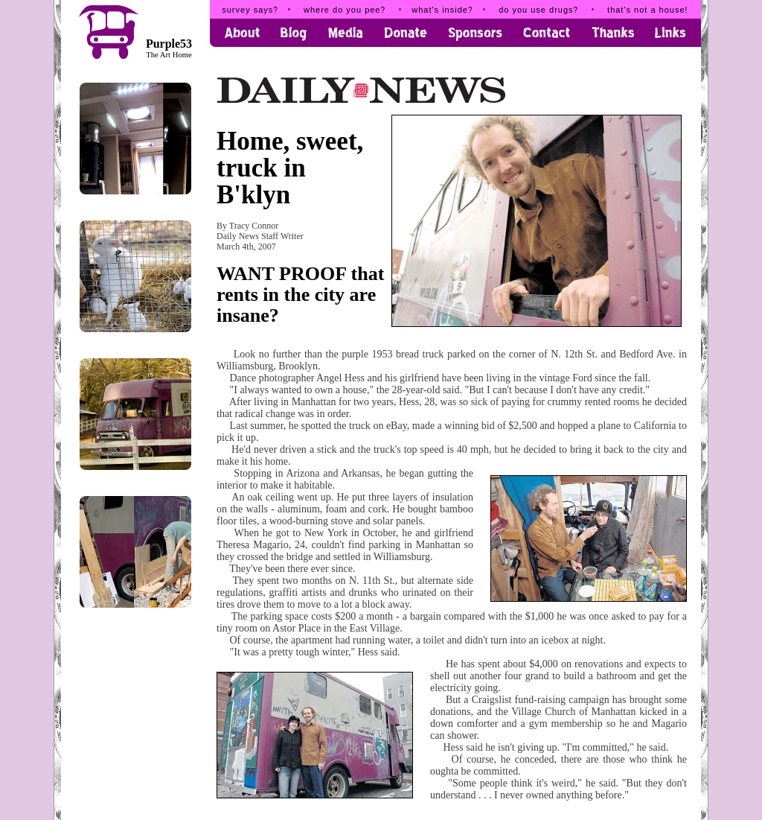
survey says (250, 9)
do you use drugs (538, 9)
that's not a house (647, 9)
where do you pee (344, 9)
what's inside (442, 9)
